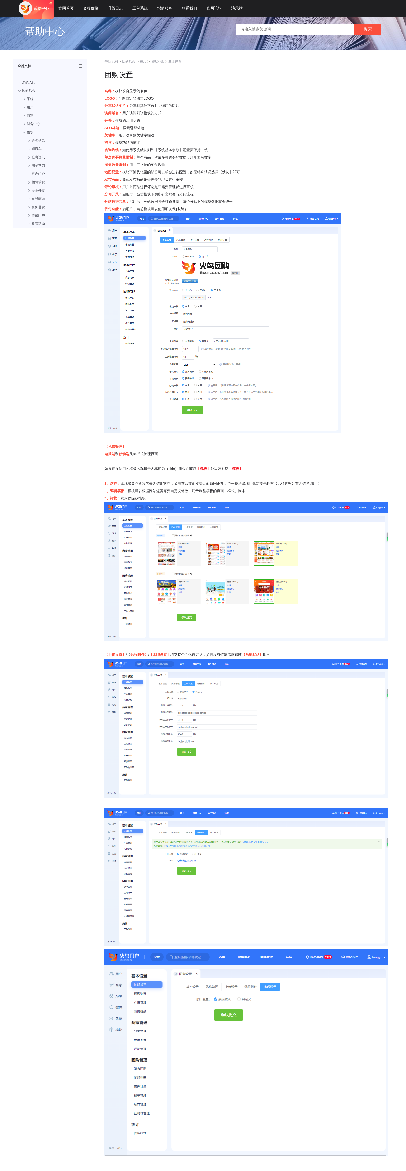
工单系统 (140, 8)
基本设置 (175, 61)
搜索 (368, 29)
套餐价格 (90, 8)
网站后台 (128, 61)
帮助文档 (111, 61)
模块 (143, 61)
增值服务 (164, 8)
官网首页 (66, 8)
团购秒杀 (157, 61)
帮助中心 (41, 8)
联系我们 (189, 8)
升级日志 (115, 8)
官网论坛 (214, 8)
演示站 (237, 8)
